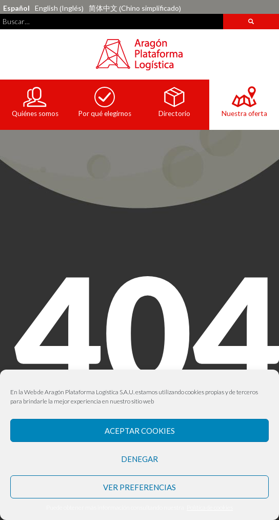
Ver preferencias (139, 487)
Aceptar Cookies (140, 430)
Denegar (139, 459)
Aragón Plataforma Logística (139, 54)
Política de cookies (210, 507)
